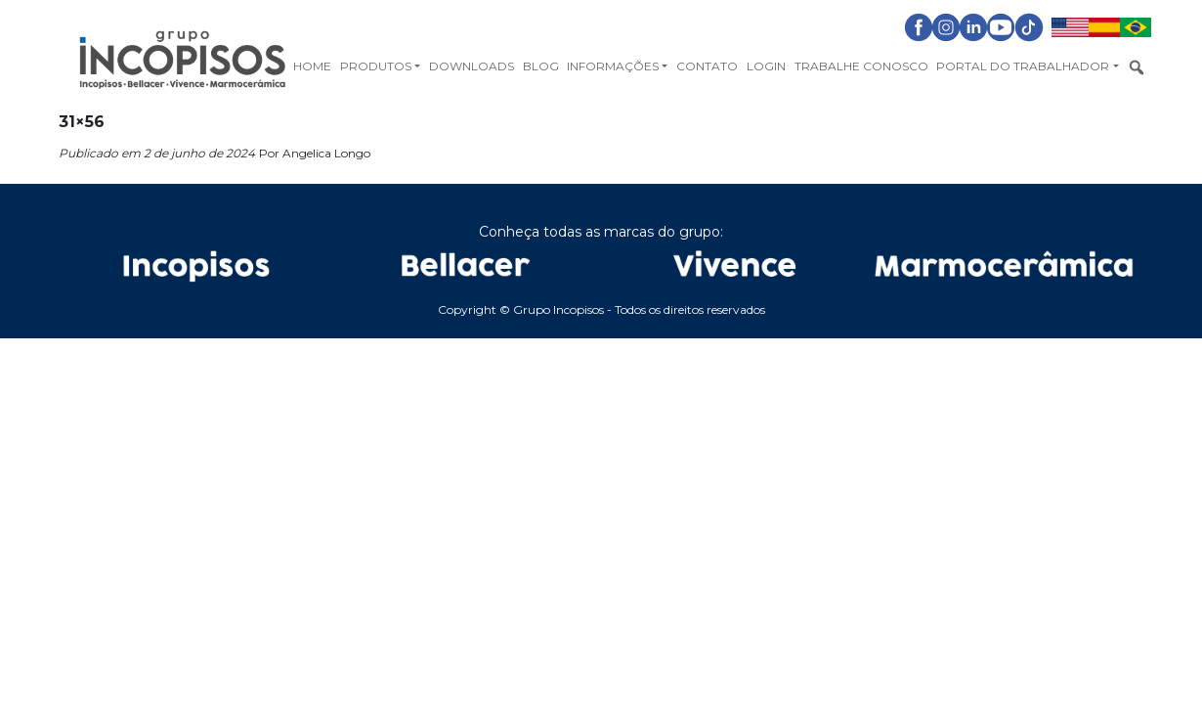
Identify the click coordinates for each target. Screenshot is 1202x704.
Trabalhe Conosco (861, 66)
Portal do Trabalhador (1022, 66)
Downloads (471, 66)
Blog (541, 66)
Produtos (375, 66)
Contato (707, 66)
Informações (613, 66)
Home (312, 66)
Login (766, 66)
